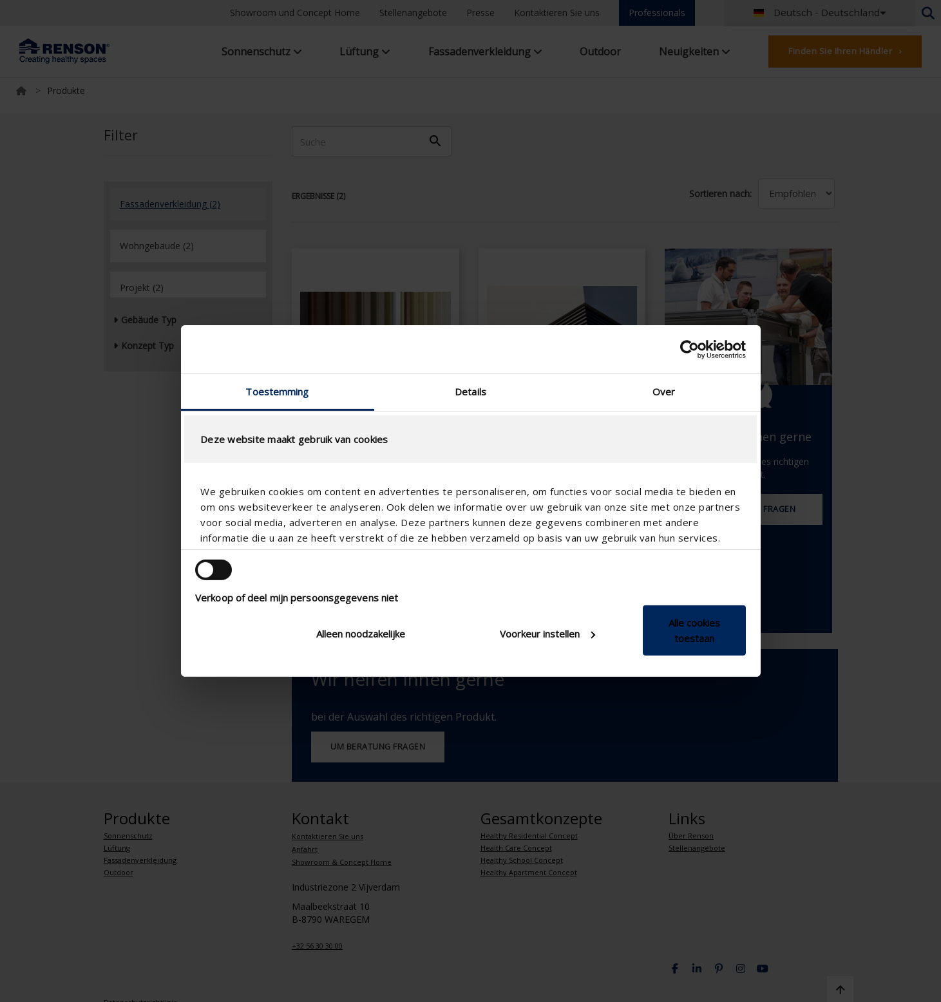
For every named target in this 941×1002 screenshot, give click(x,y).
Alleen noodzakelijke (360, 633)
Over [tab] (663, 391)
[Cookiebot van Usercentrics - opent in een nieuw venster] (689, 349)
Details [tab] (470, 391)
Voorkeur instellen (547, 633)
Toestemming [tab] (277, 391)
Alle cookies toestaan (694, 630)
